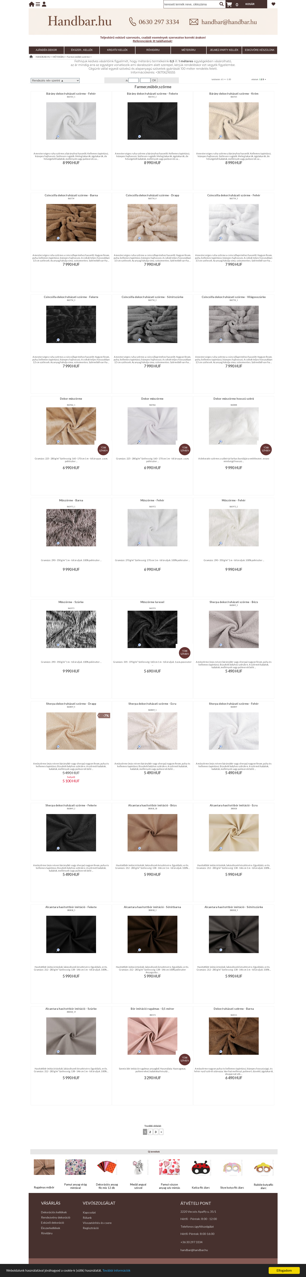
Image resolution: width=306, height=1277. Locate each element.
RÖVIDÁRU (153, 50)
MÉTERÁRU (188, 50)
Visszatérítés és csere (97, 1223)
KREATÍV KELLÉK (117, 50)
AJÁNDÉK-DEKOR (46, 50)
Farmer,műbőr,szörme (78, 56)
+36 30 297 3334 (191, 1242)
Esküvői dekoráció (52, 1222)
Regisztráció (91, 1228)
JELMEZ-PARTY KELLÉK (224, 50)
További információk (120, 1270)
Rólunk (87, 1217)
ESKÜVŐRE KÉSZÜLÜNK (259, 50)
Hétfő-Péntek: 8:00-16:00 (197, 1233)
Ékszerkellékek (50, 1228)
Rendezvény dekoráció (55, 1217)
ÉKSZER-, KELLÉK (82, 50)
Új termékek (154, 1152)
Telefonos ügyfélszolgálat (197, 1226)
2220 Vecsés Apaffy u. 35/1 (198, 1211)
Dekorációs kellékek (54, 1212)
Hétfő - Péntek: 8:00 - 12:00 (198, 1219)
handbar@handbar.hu (194, 1250)
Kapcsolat (89, 1212)
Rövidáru (46, 1233)
